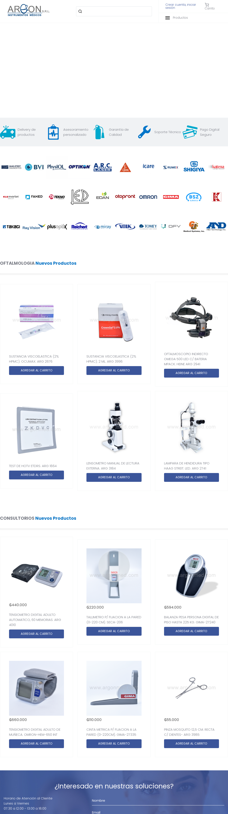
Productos (176, 18)
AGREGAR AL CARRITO (36, 370)
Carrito (210, 6)
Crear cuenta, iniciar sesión (180, 6)
